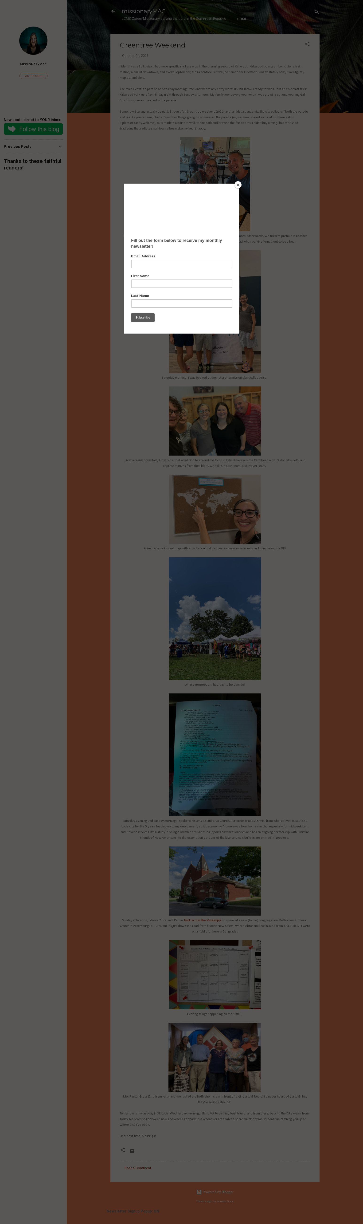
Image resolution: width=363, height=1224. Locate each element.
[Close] (238, 184)
